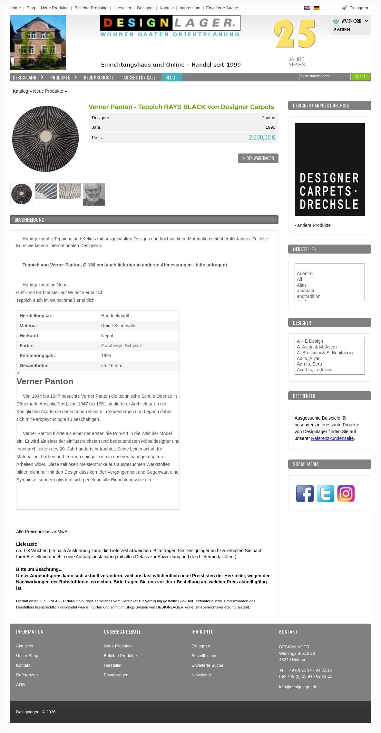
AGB (20, 684)
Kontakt (167, 7)
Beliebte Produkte (91, 7)
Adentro (329, 274)
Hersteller (122, 7)
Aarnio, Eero (329, 364)
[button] (361, 76)
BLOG (170, 77)
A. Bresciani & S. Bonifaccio (329, 353)
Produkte (62, 77)
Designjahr (27, 77)
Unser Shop (27, 655)
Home (15, 7)
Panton (268, 117)
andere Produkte (314, 225)
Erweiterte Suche (207, 665)
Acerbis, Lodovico (329, 370)
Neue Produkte (55, 7)
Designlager (27, 712)
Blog (31, 7)
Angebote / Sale (139, 77)
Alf (329, 280)
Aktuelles (24, 646)
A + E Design (329, 341)
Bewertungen (116, 675)
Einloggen (200, 646)
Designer (145, 7)
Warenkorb (351, 21)
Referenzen (27, 675)
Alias (329, 285)
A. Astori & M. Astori (329, 347)
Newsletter (201, 675)
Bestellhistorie (204, 655)
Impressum (190, 7)
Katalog (20, 91)
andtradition (329, 297)
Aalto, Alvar (329, 359)
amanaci (329, 291)
